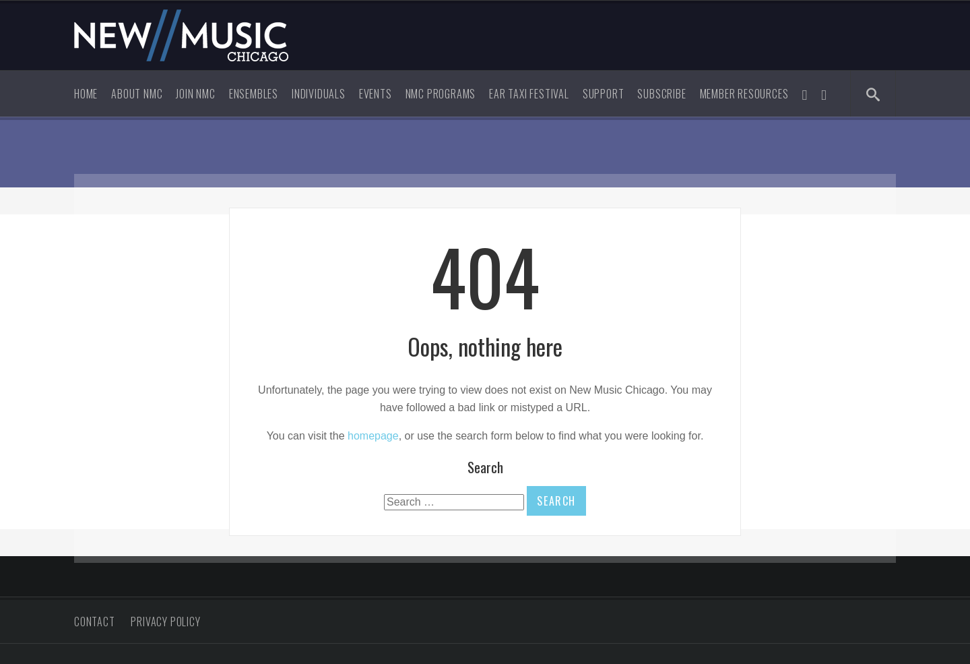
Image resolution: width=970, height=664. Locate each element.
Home (86, 94)
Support (603, 94)
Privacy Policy (165, 621)
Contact (94, 621)
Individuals (319, 94)
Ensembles (253, 94)
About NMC (136, 94)
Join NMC (195, 94)
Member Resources (744, 94)
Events (375, 94)
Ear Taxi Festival (529, 94)
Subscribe (661, 94)
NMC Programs (441, 94)
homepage (373, 436)
